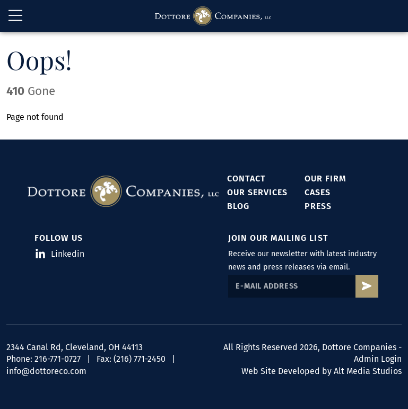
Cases (318, 192)
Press (318, 206)
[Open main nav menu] (15, 15)
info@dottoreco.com (46, 371)
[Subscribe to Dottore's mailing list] (366, 286)
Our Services (257, 192)
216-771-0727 (57, 359)
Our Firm (325, 178)
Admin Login (378, 359)
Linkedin (60, 254)
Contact (246, 178)
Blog (238, 206)
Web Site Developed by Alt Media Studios (321, 371)
